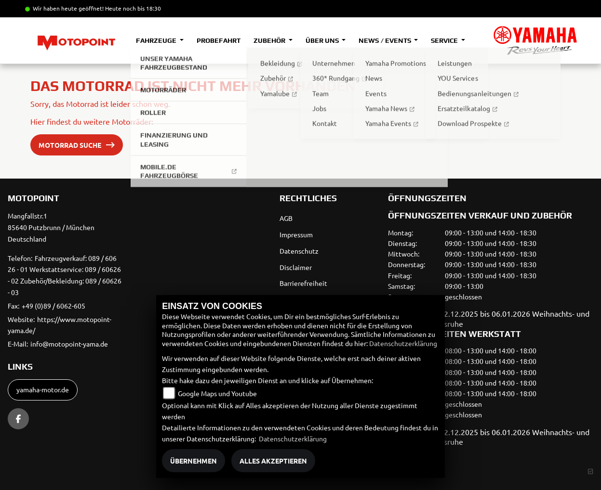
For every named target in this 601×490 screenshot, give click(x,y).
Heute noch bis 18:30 (133, 8)
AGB (286, 218)
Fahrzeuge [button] (157, 40)
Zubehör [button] (270, 40)
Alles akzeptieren (273, 460)
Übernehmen (193, 460)
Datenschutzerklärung (403, 343)
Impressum (296, 234)
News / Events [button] (385, 40)
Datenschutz (299, 250)
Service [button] (445, 40)
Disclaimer (296, 267)
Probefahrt (218, 40)
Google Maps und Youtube (217, 393)
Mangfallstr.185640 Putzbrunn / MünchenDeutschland (51, 227)
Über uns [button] (323, 40)
